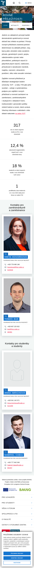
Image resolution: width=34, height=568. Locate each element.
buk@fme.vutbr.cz (12, 329)
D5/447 (8, 468)
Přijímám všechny (17, 553)
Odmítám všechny (17, 558)
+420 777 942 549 (12, 462)
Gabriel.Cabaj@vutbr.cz (14, 465)
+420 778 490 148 (12, 264)
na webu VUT (20, 113)
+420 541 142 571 (12, 400)
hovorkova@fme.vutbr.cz (14, 267)
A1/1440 (9, 406)
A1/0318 (9, 270)
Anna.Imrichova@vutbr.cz (15, 403)
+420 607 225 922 (12, 326)
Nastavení (17, 562)
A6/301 (8, 332)
